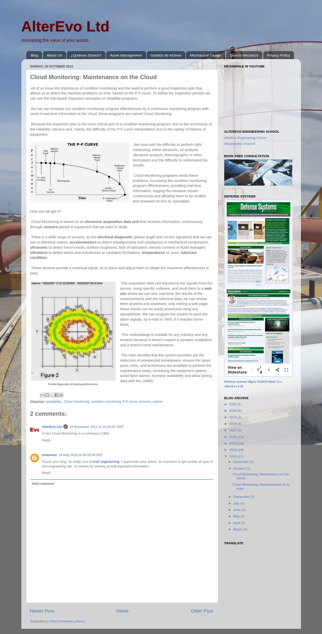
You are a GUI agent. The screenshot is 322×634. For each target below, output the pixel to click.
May (237, 516)
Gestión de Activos (165, 55)
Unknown (49, 455)
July (236, 503)
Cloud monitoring (76, 401)
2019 (233, 417)
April (237, 523)
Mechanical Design (205, 55)
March (238, 529)
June (237, 510)
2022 (233, 404)
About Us (54, 55)
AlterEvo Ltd (65, 26)
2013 (233, 456)
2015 (233, 443)
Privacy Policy (278, 55)
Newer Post (42, 610)
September (242, 497)
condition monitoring (106, 401)
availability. (54, 401)
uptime (158, 401)
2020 (233, 411)
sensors (145, 401)
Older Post (202, 610)
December (241, 462)
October (239, 468)
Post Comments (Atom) (67, 621)
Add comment (43, 483)
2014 (233, 450)
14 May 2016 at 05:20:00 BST (80, 455)
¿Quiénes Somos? (86, 55)
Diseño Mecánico (244, 55)
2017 (233, 430)
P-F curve (130, 401)
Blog (34, 55)
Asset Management (126, 55)
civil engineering (106, 461)
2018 (233, 424)
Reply (46, 440)
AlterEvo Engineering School (245, 138)
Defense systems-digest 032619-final (249, 381)
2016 (233, 437)
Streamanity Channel (239, 144)
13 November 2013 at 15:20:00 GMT (96, 427)
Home (122, 610)
